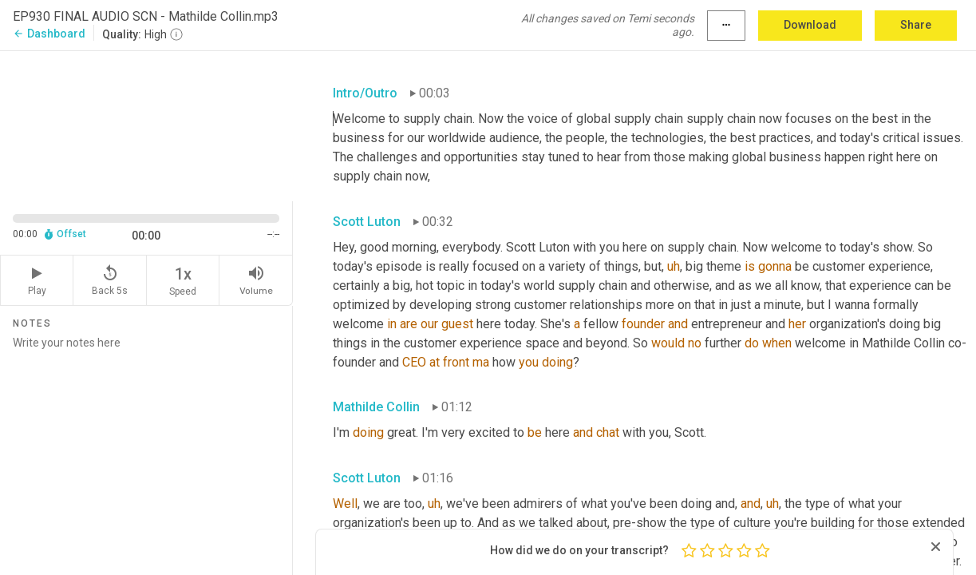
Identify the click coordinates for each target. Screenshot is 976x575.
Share (915, 24)
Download (810, 24)
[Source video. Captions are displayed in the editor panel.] (146, 124)
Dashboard (49, 33)
